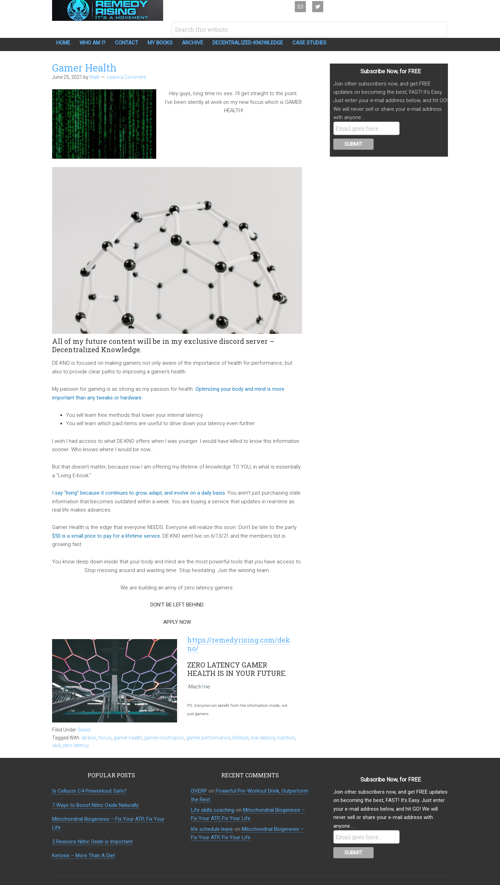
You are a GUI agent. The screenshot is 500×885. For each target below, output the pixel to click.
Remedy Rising (107, 10)
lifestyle (240, 738)
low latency (263, 738)
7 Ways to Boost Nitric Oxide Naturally (95, 805)
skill (56, 745)
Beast (84, 730)
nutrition (286, 738)
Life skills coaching (212, 810)
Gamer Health (84, 67)
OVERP (199, 791)
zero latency (75, 745)
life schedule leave (212, 829)
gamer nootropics (164, 738)
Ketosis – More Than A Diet (83, 855)
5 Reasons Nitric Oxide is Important (92, 841)
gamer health (128, 738)
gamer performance (208, 738)
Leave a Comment (126, 77)
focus (104, 738)
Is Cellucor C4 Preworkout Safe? (89, 791)
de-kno (88, 738)
